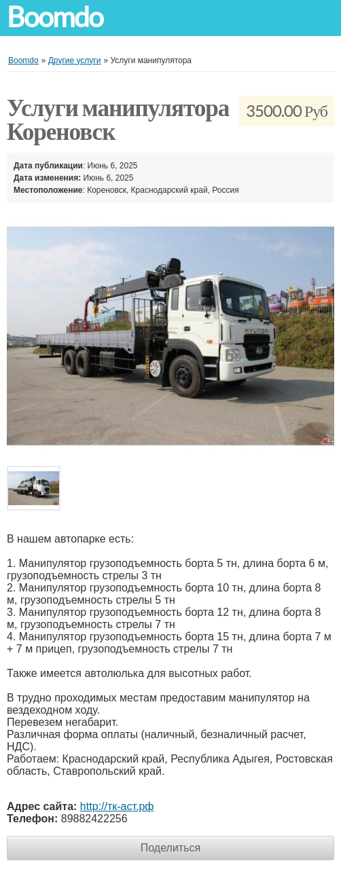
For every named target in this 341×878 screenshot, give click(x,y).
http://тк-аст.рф (117, 806)
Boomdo (55, 17)
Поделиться (170, 848)
